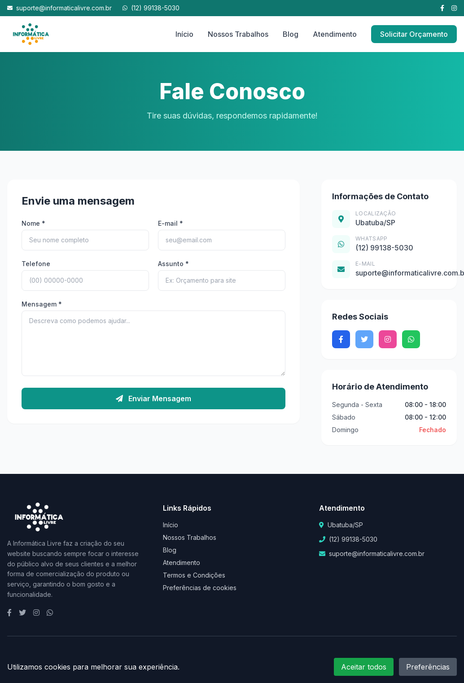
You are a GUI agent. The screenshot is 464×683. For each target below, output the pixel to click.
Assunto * (173, 263)
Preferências (428, 666)
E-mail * (170, 223)
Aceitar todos (363, 666)
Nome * (33, 223)
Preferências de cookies (199, 587)
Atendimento (335, 34)
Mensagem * (42, 304)
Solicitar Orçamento (414, 34)
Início (184, 34)
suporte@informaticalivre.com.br (59, 8)
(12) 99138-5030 (151, 8)
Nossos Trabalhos (238, 34)
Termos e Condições (194, 575)
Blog (290, 34)
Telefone (36, 263)
